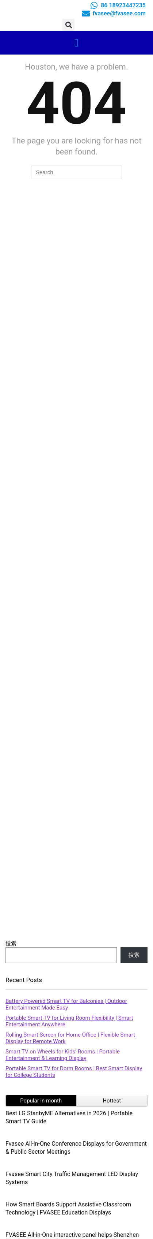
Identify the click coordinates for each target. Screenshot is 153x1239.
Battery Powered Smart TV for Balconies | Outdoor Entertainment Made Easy (66, 1004)
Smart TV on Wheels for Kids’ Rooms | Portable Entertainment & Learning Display (62, 1054)
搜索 (10, 943)
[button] (68, 25)
